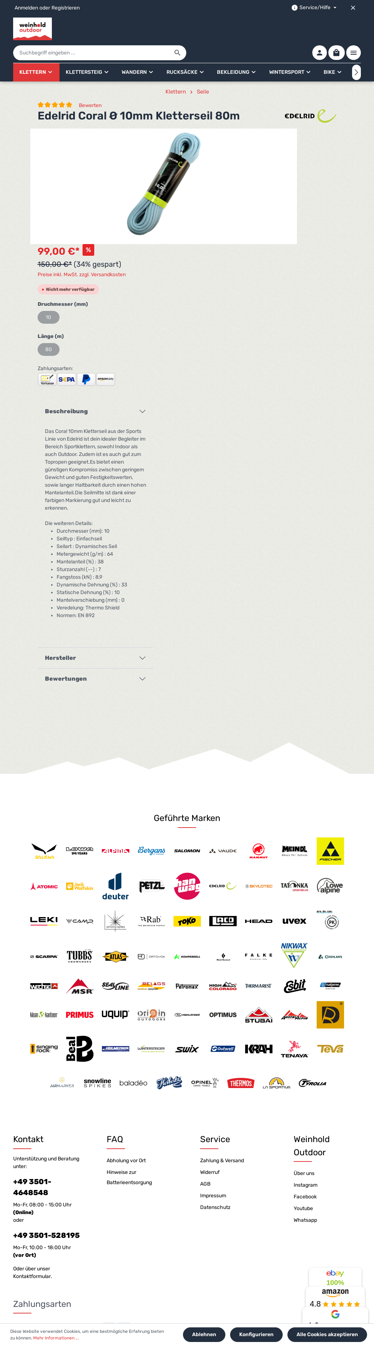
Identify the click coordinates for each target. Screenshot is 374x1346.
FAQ (115, 1024)
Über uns (304, 1058)
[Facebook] (169, 1306)
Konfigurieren (259, 1335)
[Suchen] (265, 29)
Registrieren (65, 8)
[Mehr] (353, 29)
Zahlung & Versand (222, 1045)
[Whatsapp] (205, 1306)
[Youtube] (181, 1306)
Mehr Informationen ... (50, 1339)
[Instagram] (193, 1306)
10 (231, 181)
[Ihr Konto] (315, 29)
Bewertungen (249, 542)
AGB (205, 1069)
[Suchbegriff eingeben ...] (178, 29)
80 (231, 213)
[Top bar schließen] (353, 7)
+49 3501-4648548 (32, 1072)
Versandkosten (196, 1322)
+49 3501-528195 (46, 1120)
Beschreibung (249, 275)
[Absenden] (354, 1259)
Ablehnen (209, 1335)
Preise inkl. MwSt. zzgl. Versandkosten (265, 139)
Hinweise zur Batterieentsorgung (129, 1062)
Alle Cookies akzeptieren (328, 1335)
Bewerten (90, 85)
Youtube (303, 1093)
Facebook (305, 1082)
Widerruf (210, 1057)
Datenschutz (215, 1092)
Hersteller (243, 521)
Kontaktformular (32, 1161)
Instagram (305, 1070)
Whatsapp (305, 1105)
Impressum (213, 1080)
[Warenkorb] (334, 29)
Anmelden (26, 8)
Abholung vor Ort (126, 1045)
